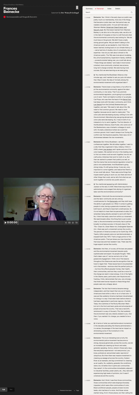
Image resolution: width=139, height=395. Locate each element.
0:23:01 (87, 173)
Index (109, 34)
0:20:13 (87, 70)
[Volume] (66, 228)
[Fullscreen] (76, 228)
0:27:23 (87, 348)
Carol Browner (115, 356)
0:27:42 (87, 365)
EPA (116, 370)
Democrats (113, 87)
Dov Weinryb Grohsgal (70, 13)
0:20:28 (87, 82)
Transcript (100, 34)
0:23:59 (87, 208)
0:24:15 (87, 222)
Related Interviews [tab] (65, 390)
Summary (89, 34)
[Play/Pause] (5, 228)
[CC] (69, 228)
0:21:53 (87, 134)
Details (117, 34)
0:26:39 (87, 314)
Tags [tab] (76, 390)
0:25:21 (87, 264)
